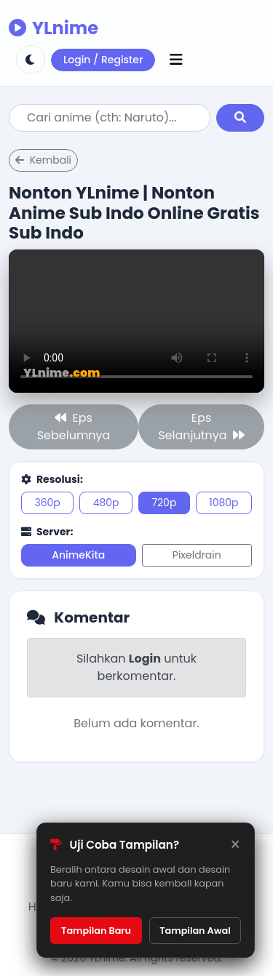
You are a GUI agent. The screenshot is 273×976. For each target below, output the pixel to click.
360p (47, 502)
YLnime (53, 28)
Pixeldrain (197, 555)
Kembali (43, 160)
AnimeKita (78, 555)
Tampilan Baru (96, 930)
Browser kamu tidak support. (136, 321)
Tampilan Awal (195, 930)
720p (163, 502)
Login (145, 658)
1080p (223, 502)
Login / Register (103, 59)
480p (106, 502)
